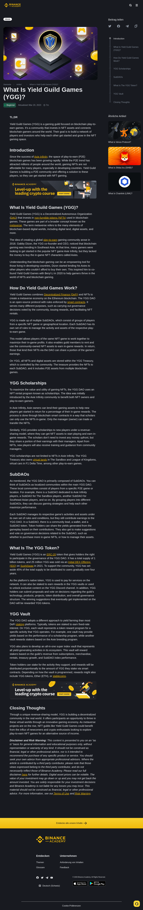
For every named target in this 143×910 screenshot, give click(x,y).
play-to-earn (50, 239)
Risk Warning (82, 793)
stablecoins (59, 676)
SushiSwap (26, 565)
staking (20, 624)
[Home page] (12, 5)
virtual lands (40, 459)
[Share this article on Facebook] (118, 26)
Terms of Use (61, 793)
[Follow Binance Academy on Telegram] (47, 878)
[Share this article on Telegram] (127, 26)
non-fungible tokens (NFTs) (50, 217)
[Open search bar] (129, 5)
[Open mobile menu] (137, 5)
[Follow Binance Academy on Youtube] (51, 877)
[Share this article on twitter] (109, 26)
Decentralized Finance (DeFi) (61, 294)
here (24, 774)
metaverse (16, 225)
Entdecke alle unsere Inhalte (71, 823)
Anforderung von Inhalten (71, 862)
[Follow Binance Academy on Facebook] (37, 877)
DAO (13, 217)
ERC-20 (51, 554)
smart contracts (76, 302)
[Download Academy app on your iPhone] (80, 884)
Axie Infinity (40, 156)
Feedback (64, 867)
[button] (136, 5)
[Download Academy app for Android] (97, 884)
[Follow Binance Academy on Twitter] (42, 878)
